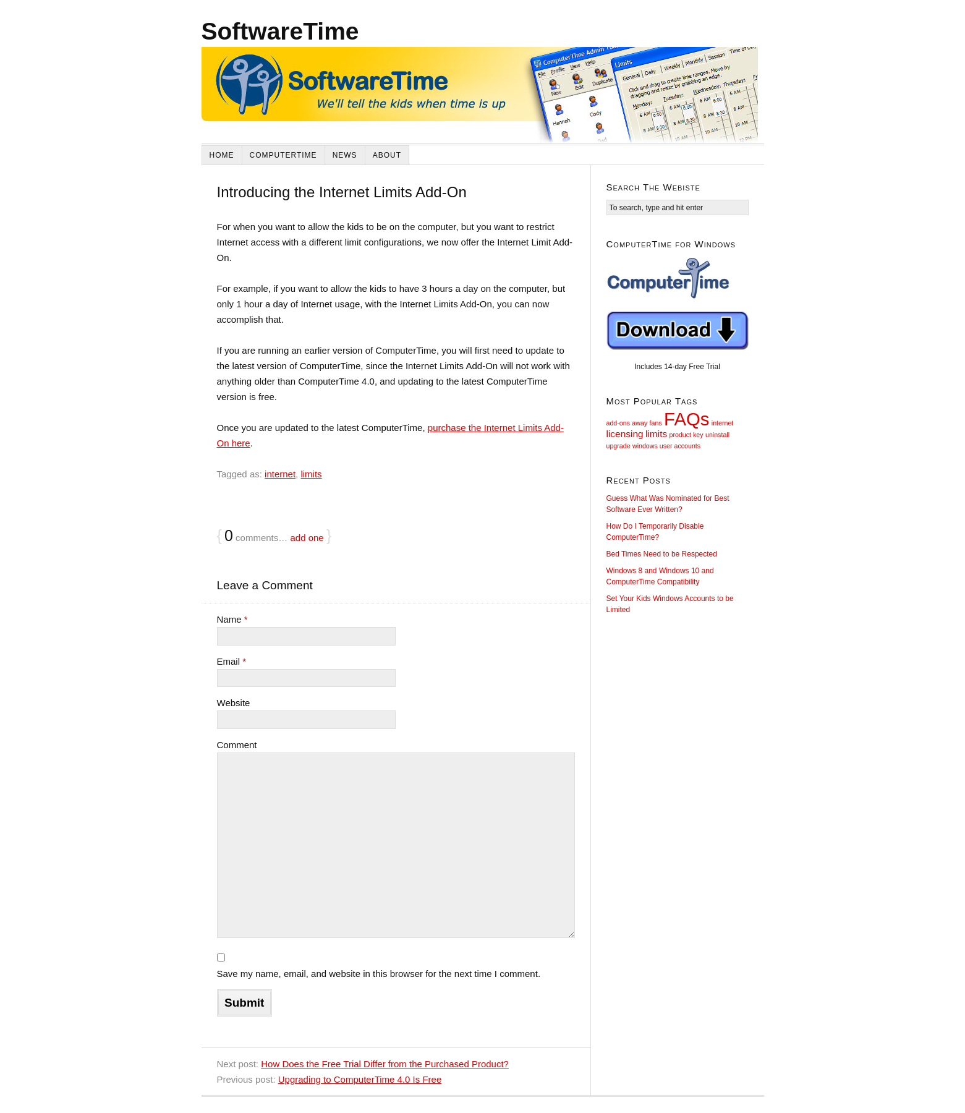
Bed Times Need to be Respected (661, 554)
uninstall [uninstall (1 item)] (717, 434)
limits (310, 474)
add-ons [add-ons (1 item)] (618, 423)
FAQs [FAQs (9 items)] (686, 419)
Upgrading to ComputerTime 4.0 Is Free (360, 1079)
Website (233, 702)
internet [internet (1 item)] (723, 423)
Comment (237, 745)
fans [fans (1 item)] (656, 423)
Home (222, 155)
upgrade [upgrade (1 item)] (618, 446)
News (345, 155)
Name (232, 619)
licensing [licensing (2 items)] (625, 434)
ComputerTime (283, 155)
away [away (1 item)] (639, 423)
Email (232, 661)
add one (306, 537)
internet (280, 474)
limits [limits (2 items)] (656, 434)
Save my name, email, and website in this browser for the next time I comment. (379, 973)
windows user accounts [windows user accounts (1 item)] (666, 446)
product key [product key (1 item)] (687, 434)
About (387, 155)
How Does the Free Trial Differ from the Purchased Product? (385, 1064)
